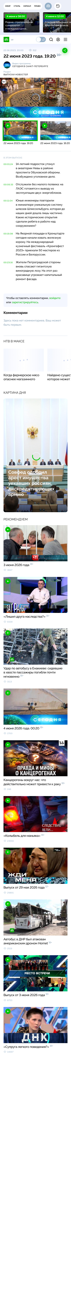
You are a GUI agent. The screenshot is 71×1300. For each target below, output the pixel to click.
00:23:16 (8, 262)
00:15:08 (8, 233)
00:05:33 (8, 184)
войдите (54, 298)
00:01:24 (8, 164)
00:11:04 (8, 201)
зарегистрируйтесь (25, 302)
